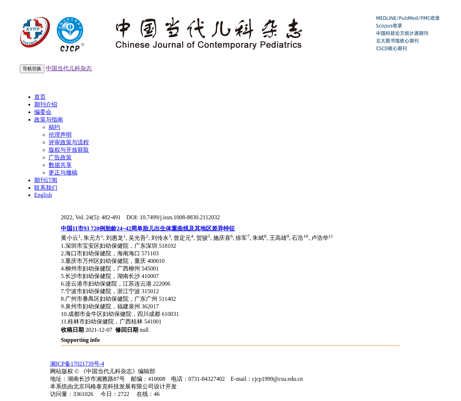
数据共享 (60, 165)
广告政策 (60, 157)
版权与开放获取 (69, 150)
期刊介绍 (45, 104)
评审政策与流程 (69, 142)
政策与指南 (48, 119)
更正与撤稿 (63, 172)
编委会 (43, 112)
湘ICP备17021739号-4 (77, 364)
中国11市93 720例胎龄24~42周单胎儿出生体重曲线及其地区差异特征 (148, 228)
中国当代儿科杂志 (69, 68)
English (43, 195)
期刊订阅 (45, 180)
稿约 (54, 127)
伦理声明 (60, 135)
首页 (40, 97)
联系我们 (45, 188)
